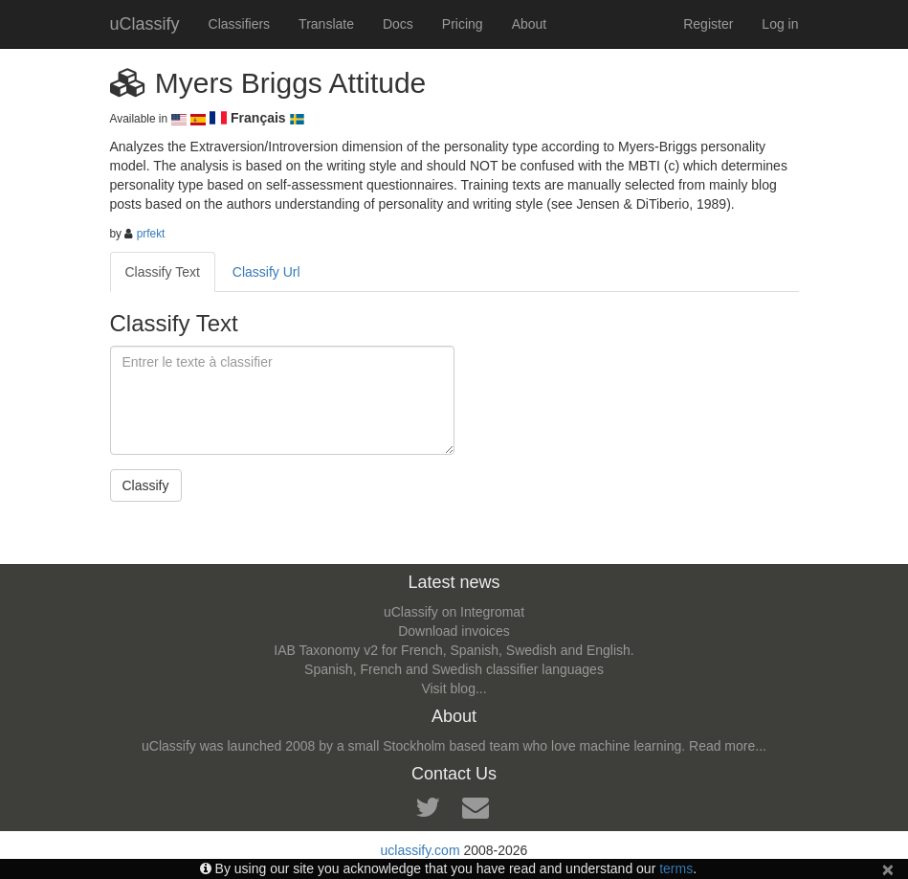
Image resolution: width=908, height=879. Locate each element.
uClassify (145, 24)
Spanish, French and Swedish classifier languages (454, 669)
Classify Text (162, 272)
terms (676, 868)
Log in (780, 24)
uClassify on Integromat (454, 612)
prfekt (151, 233)
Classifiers (240, 24)
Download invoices (454, 631)
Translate (326, 24)
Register (708, 24)
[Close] (888, 869)
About (529, 24)
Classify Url (266, 272)
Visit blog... (453, 688)
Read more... (727, 746)
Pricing (462, 24)
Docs (398, 24)
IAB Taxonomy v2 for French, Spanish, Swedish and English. (453, 650)
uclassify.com (420, 850)
